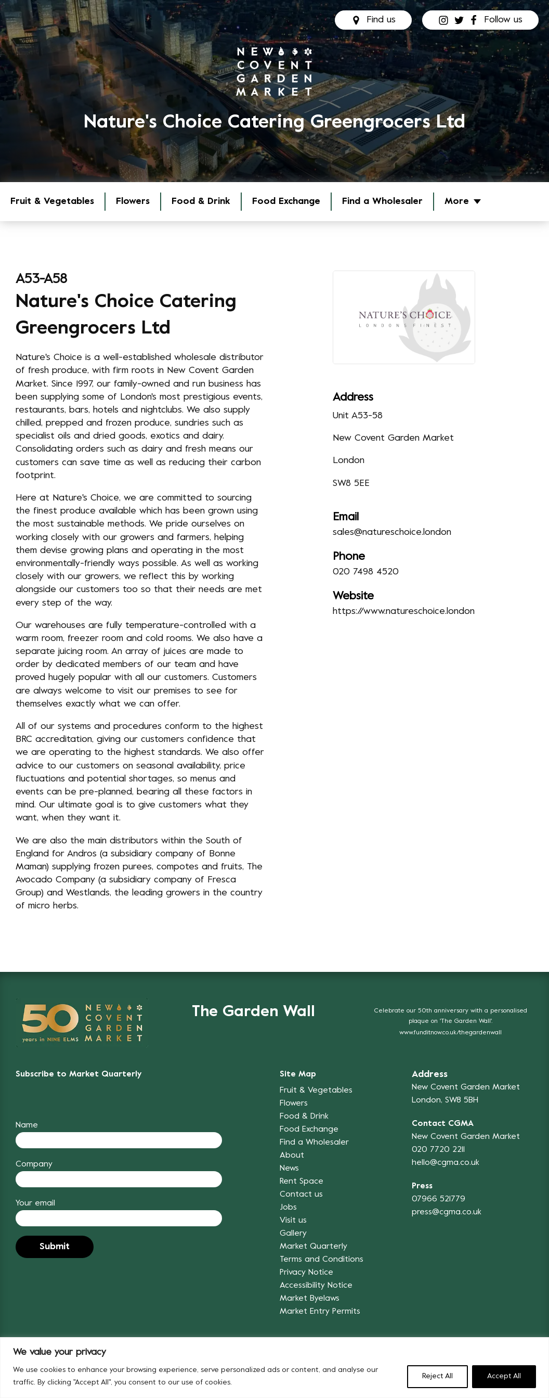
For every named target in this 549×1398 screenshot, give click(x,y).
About (292, 1155)
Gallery (293, 1233)
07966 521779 (438, 1199)
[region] (274, 1367)
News (289, 1168)
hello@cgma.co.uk (445, 1163)
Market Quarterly (313, 1246)
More (457, 201)
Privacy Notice (306, 1272)
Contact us (301, 1194)
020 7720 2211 (438, 1150)
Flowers (133, 201)
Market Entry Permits (320, 1311)
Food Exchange (286, 201)
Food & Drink (201, 201)
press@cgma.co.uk (446, 1212)
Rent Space (301, 1181)
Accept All (504, 1376)
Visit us (293, 1220)
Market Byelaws (309, 1298)
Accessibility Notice (316, 1285)
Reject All (437, 1376)
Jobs (288, 1207)
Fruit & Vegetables (52, 201)
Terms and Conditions (321, 1259)
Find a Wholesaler (382, 201)
